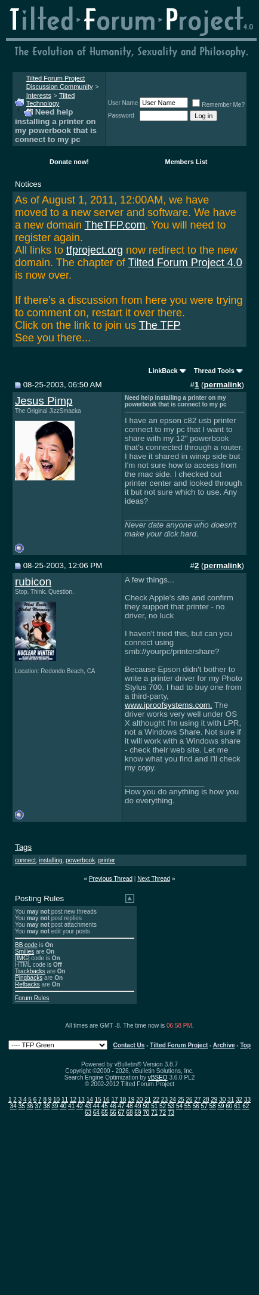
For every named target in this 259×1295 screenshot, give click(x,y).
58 (212, 1106)
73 (171, 1112)
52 (162, 1106)
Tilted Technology (50, 99)
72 (162, 1112)
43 (88, 1106)
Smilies (24, 951)
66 (113, 1112)
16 (106, 1099)
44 (96, 1106)
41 (71, 1106)
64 (96, 1112)
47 (121, 1106)
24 (172, 1099)
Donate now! (69, 161)
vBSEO (158, 1077)
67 (121, 1112)
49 (137, 1106)
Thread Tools (214, 370)
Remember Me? (218, 104)
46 (113, 1106)
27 (197, 1099)
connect (25, 860)
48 (129, 1106)
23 (164, 1099)
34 (13, 1106)
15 (98, 1099)
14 (90, 1099)
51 (154, 1106)
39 (54, 1106)
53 (171, 1106)
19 (131, 1099)
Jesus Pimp (43, 400)
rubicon (33, 581)
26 (189, 1099)
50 (146, 1106)
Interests (38, 95)
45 (104, 1106)
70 (146, 1112)
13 (81, 1099)
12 (73, 1099)
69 (137, 1112)
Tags (23, 847)
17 (114, 1099)
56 (196, 1106)
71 (154, 1112)
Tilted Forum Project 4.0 (185, 263)
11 (64, 1099)
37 (38, 1106)
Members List (186, 161)
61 (237, 1106)
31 (230, 1099)
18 (122, 1099)
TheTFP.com (115, 225)
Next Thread (153, 878)
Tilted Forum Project (179, 1045)
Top (245, 1045)
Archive (224, 1045)
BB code (26, 945)
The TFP (160, 325)
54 (179, 1106)
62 (245, 1106)
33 (247, 1099)
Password (121, 115)
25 (181, 1099)
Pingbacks (28, 978)
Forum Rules (32, 998)
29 (214, 1099)
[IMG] (22, 958)
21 (147, 1099)
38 (46, 1106)
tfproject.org (94, 250)
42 (79, 1106)
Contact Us (129, 1045)
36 (30, 1106)
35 (21, 1106)
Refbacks (27, 984)
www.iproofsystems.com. (168, 705)
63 (88, 1112)
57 (204, 1106)
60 (229, 1106)
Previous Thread (110, 878)
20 (139, 1099)
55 (187, 1106)
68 (129, 1112)
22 (156, 1099)
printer (106, 860)
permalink (223, 384)
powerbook (80, 860)
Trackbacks (30, 971)
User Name (123, 103)
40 (63, 1106)
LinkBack (163, 370)
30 (222, 1099)
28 (205, 1099)
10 (56, 1099)
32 (239, 1099)
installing (51, 860)
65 (104, 1112)
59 (220, 1106)
